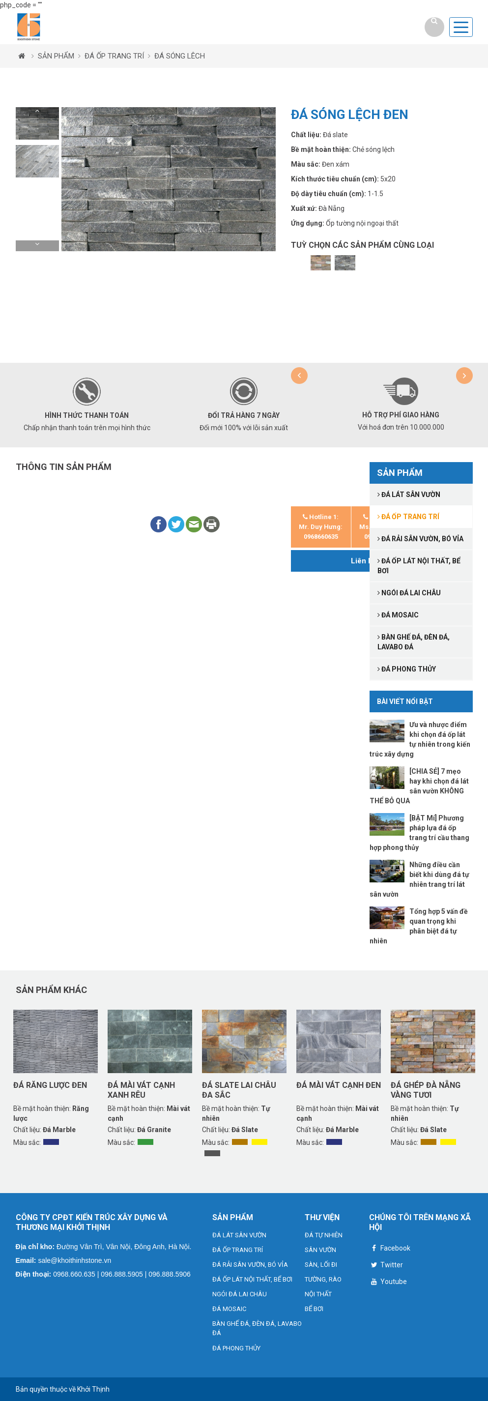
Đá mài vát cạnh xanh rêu (141, 1089)
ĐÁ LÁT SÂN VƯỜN (239, 1235)
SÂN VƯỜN (320, 1250)
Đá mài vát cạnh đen (338, 1085)
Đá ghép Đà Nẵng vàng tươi (425, 1089)
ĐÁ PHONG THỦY (236, 1348)
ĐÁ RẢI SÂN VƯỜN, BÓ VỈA (250, 1264)
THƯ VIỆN (322, 1217)
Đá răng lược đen (50, 1085)
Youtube (388, 1283)
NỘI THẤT (318, 1294)
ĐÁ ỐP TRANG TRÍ (114, 56)
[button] (37, 112)
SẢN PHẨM (56, 56)
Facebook (389, 1249)
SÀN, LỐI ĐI (321, 1264)
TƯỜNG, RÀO (323, 1279)
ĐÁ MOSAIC (229, 1309)
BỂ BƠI (314, 1309)
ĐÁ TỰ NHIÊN (324, 1235)
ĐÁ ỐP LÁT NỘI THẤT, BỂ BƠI (252, 1279)
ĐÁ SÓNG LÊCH (179, 56)
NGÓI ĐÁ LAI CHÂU (239, 1294)
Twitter (386, 1266)
